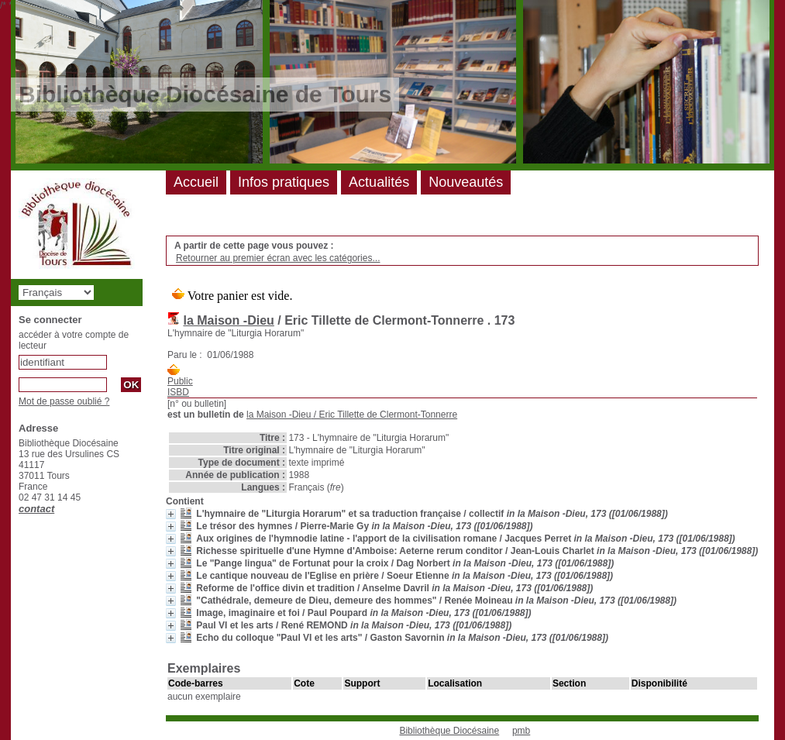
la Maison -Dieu (228, 320)
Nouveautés (466, 182)
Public (180, 381)
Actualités (379, 182)
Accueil (196, 182)
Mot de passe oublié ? (64, 401)
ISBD (178, 392)
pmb (521, 730)
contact (36, 509)
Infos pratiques (283, 182)
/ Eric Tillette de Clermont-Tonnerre (351, 414)
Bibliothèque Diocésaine (449, 730)
